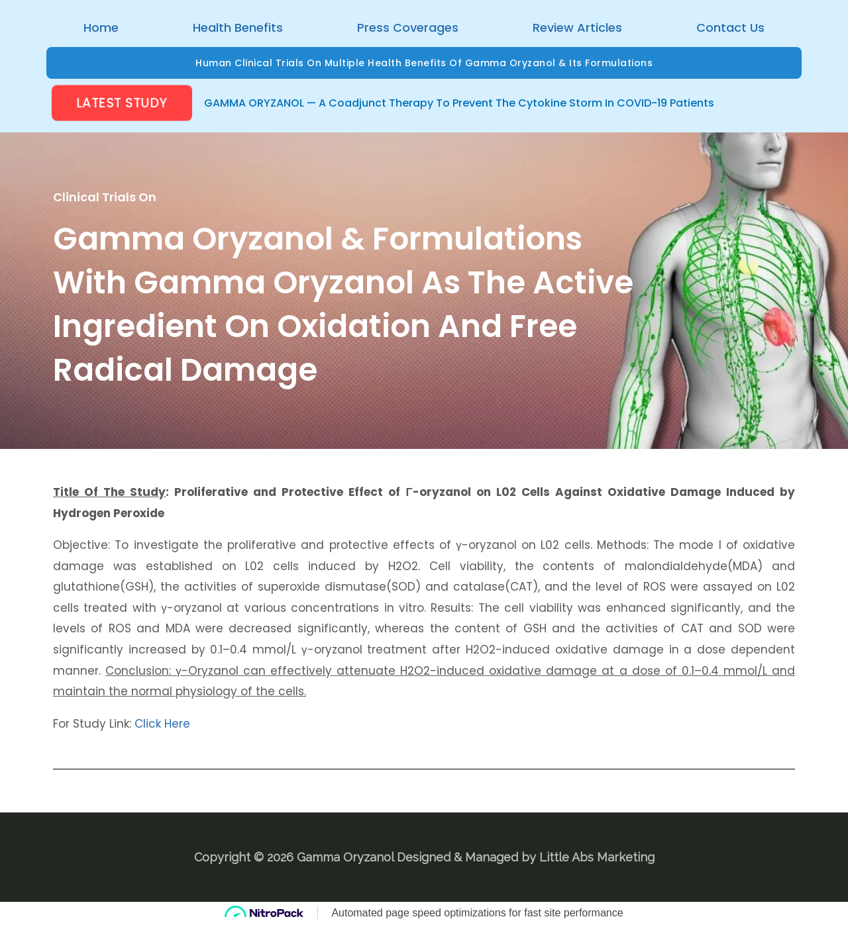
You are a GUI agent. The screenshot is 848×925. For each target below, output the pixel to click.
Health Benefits (238, 27)
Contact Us (730, 27)
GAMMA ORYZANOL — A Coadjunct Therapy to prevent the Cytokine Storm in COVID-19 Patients (459, 103)
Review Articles (577, 27)
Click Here (162, 724)
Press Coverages (407, 27)
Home (101, 27)
